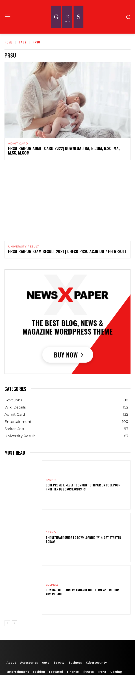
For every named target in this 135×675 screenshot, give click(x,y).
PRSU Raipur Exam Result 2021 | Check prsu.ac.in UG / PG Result (67, 251)
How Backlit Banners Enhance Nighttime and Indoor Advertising (82, 591)
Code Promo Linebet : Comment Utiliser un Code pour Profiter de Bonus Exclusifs (83, 487)
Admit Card (18, 143)
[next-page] (14, 623)
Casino (51, 480)
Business (52, 585)
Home (8, 42)
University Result (23, 246)
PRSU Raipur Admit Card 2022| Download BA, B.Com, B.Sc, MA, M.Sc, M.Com (64, 150)
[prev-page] (7, 623)
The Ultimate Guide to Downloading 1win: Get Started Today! (83, 539)
